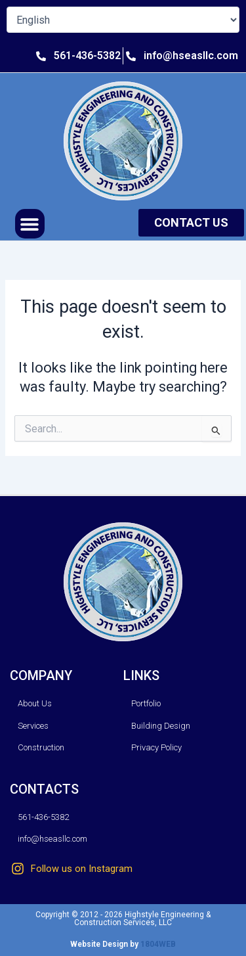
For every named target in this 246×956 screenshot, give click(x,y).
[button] (30, 224)
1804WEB (158, 944)
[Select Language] (123, 20)
